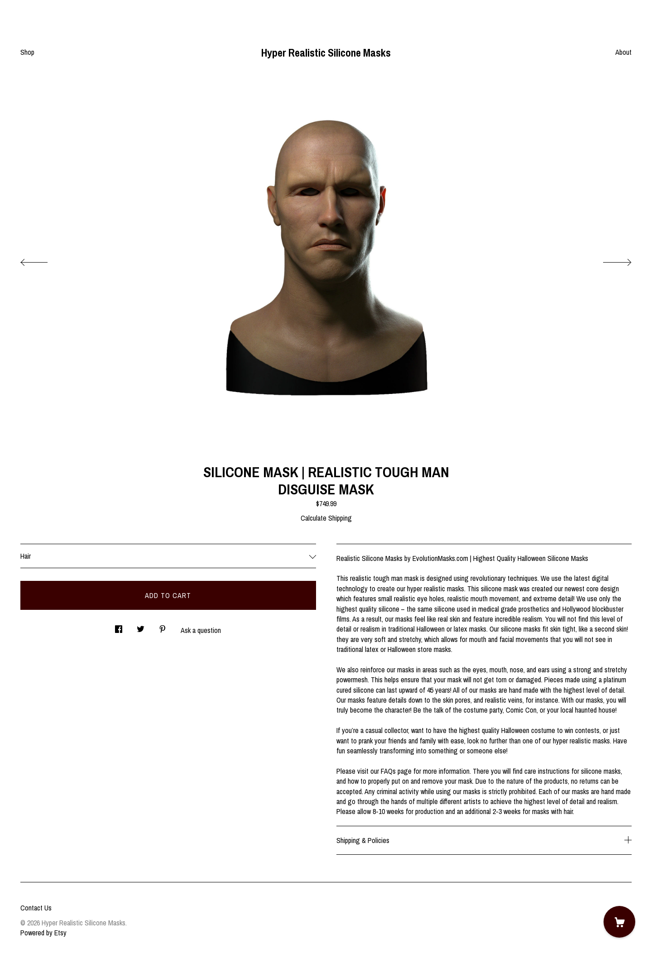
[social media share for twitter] (140, 626)
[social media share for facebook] (118, 626)
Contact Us (36, 908)
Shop (27, 52)
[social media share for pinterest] (162, 626)
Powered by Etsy (43, 933)
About (623, 52)
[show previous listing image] (43, 260)
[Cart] (619, 922)
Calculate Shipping (326, 518)
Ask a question (201, 630)
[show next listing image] (609, 260)
